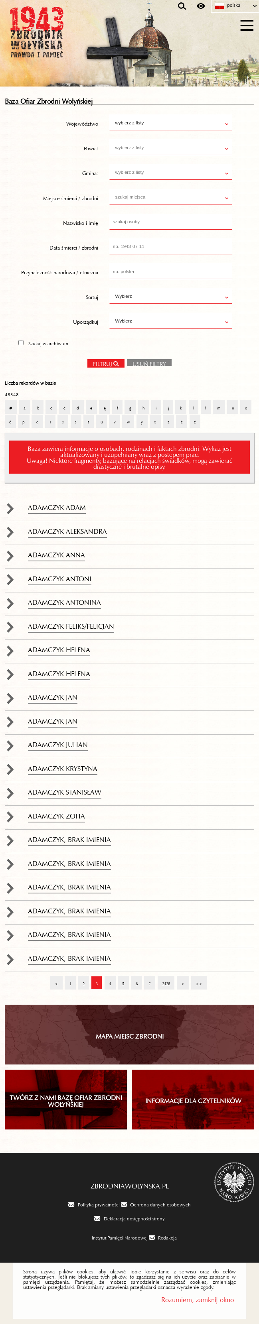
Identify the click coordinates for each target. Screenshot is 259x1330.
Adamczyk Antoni (59, 582)
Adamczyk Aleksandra (67, 535)
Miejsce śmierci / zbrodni (70, 202)
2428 (164, 986)
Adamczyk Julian (58, 748)
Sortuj (92, 301)
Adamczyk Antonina (64, 606)
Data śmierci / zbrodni (73, 252)
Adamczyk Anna (56, 559)
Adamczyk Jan (52, 701)
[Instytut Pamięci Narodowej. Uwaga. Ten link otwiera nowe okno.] (114, 1243)
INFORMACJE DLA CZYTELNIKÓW (193, 1105)
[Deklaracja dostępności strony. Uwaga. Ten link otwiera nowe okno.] (129, 1224)
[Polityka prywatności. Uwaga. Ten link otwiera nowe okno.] (93, 1210)
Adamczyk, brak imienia (69, 843)
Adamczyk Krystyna (62, 772)
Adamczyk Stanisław (64, 796)
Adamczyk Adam (57, 511)
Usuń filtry (146, 367)
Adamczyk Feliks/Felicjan (71, 630)
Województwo (82, 128)
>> (196, 986)
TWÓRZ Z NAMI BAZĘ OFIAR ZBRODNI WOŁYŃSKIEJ (66, 1105)
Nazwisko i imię (80, 227)
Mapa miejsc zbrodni (130, 1040)
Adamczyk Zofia (56, 820)
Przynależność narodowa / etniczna (59, 276)
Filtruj (102, 368)
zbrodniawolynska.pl (130, 1190)
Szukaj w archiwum (48, 348)
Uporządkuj (85, 326)
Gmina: (90, 177)
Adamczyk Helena (59, 653)
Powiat (91, 153)
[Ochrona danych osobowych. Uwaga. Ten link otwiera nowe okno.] (156, 1210)
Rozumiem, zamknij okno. (198, 1304)
